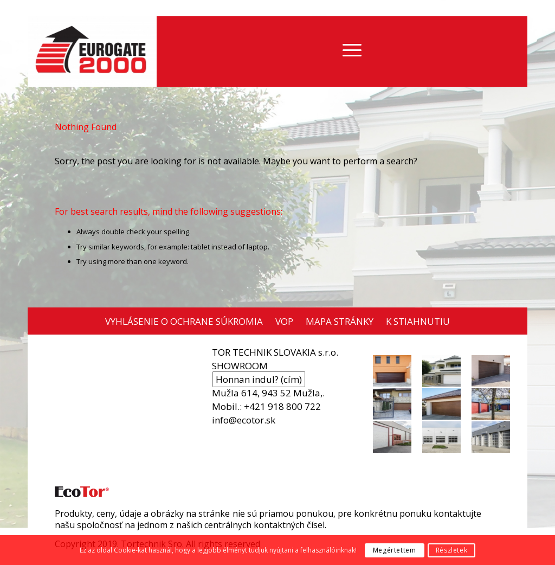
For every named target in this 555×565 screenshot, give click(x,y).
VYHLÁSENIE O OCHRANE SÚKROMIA (184, 321)
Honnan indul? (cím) (259, 379)
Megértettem (394, 550)
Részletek (451, 550)
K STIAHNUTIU (418, 321)
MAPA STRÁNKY (339, 321)
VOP (284, 321)
